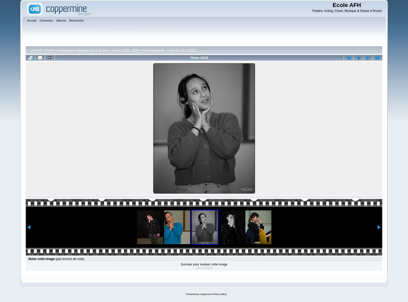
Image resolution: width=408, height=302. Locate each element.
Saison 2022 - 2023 (125, 50)
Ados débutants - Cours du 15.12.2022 (169, 50)
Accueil (36, 50)
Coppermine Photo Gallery (213, 294)
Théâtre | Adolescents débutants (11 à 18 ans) (77, 50)
